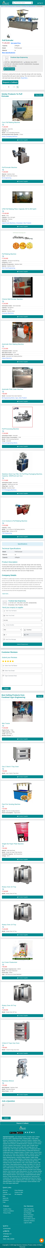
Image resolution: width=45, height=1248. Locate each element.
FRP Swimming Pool (25, 1176)
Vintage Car (34, 1179)
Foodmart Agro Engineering (19, 57)
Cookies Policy (7, 1208)
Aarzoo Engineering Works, (10, 442)
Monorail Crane (14, 1160)
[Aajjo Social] (25, 1132)
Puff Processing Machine (10, 428)
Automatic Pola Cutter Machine (12, 389)
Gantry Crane (36, 1158)
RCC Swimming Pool (15, 1177)
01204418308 (6, 1228)
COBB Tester (21, 1160)
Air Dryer (30, 1171)
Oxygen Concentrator (21, 1181)
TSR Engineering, (7, 533)
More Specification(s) (8, 52)
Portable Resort (31, 1146)
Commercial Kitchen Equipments (16, 1165)
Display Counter (37, 1141)
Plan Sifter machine (30, 1165)
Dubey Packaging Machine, (10, 136)
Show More (38, 94)
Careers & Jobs (19, 1192)
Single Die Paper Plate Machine (13, 843)
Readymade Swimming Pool (29, 1177)
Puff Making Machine (9, 253)
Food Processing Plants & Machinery (13, 6)
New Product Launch (29, 1218)
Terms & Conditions (8, 1210)
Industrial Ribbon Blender (14, 1140)
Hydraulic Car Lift (32, 1143)
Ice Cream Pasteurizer (9, 962)
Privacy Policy (7, 1212)
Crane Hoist (6, 1160)
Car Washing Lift (29, 1172)
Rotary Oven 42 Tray (9, 886)
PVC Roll (35, 1164)
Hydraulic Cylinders (24, 1153)
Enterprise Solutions (29, 1220)
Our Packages (27, 1212)
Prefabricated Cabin (35, 1148)
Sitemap (5, 1192)
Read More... (24, 77)
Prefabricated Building (20, 1150)
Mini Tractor (6, 723)
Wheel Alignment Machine (9, 1174)
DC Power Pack (14, 1153)
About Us (5, 1190)
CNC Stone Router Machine (32, 1155)
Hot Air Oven (6, 1153)
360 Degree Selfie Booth (12, 1183)
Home (2, 6)
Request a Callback (10, 82)
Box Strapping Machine (13, 1141)
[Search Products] (12, 2)
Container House (29, 1152)
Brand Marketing (28, 1216)
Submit (6, 688)
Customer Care (7, 1194)
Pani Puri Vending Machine (11, 804)
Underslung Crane (28, 1158)
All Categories (18, 1194)
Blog (4, 1196)
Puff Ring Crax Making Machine (28, 6)
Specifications (22, 543)
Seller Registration (29, 1208)
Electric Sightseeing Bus (18, 1179)
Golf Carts (27, 1179)
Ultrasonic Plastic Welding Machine (24, 1167)
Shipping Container (19, 1152)
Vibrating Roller (27, 1138)
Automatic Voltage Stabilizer (15, 1158)
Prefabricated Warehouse (33, 1150)
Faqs (4, 1201)
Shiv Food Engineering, (8, 267)
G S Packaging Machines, (9, 489)
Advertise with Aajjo (29, 1210)
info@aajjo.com (7, 1233)
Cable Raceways (10, 1167)
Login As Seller (28, 1222)
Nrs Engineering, (7, 177)
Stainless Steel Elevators (14, 1145)
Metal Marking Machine (16, 1164)
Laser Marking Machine (20, 1136)
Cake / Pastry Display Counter (29, 1162)
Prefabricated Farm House (9, 1146)
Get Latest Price (16, 42)
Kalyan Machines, (7, 358)
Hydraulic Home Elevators (9, 1143)
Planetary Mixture (8, 1080)
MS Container (25, 1148)
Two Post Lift (37, 1172)
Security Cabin (25, 1145)
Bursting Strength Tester (32, 1160)
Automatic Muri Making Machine (13, 344)
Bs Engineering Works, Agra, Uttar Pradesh (14, 397)
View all (40, 696)
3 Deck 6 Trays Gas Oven (11, 1043)
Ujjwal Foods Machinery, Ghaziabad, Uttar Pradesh (16, 222)
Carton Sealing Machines (26, 1141)
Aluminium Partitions (27, 1140)
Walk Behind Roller (17, 1138)
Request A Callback (22, 1123)
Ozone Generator (32, 1181)
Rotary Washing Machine (9, 1157)
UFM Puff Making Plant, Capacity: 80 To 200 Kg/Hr (19, 208)
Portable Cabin (31, 1136)
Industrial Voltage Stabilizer (23, 1157)
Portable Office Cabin (8, 1150)
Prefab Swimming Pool (14, 1176)
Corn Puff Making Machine (11, 122)
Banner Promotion (29, 1214)
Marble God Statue (28, 1164)
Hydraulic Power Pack (35, 1153)
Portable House (34, 1145)
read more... (5, 593)
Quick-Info (5, 1198)
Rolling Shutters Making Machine (16, 1172)
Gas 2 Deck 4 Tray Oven (10, 766)
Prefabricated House (8, 1152)
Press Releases (19, 1190)
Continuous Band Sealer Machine (18, 1169)
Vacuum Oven (37, 1152)
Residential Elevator (22, 1143)
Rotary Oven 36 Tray (9, 1005)
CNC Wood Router (7, 1155)
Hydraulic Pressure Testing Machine (12, 1162)
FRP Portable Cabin (16, 1148)
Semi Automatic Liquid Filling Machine (17, 1171)
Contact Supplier (9, 68)
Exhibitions (6, 1200)
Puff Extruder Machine (9, 167)
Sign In (40, 3)
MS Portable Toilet (21, 1146)
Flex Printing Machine (18, 1155)
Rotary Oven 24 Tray (9, 924)
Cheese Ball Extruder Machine (12, 299)
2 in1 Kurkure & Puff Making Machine (14, 520)
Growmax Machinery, (8, 313)
